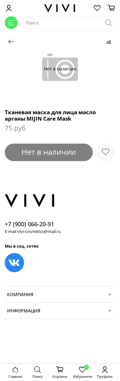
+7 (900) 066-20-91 (29, 224)
